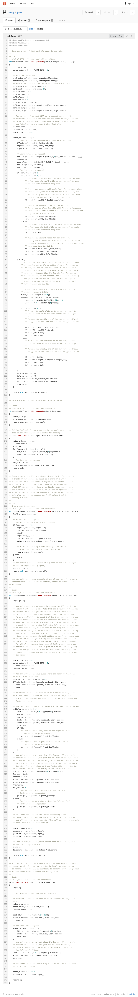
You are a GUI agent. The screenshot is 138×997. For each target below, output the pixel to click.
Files (9, 20)
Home (12, 3)
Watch (89, 12)
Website (132, 994)
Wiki (62, 20)
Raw (121, 36)
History (113, 36)
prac (20, 12)
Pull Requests (44, 20)
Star (107, 12)
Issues (24, 20)
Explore (23, 3)
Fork (125, 12)
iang (11, 12)
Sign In (129, 3)
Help (33, 3)
